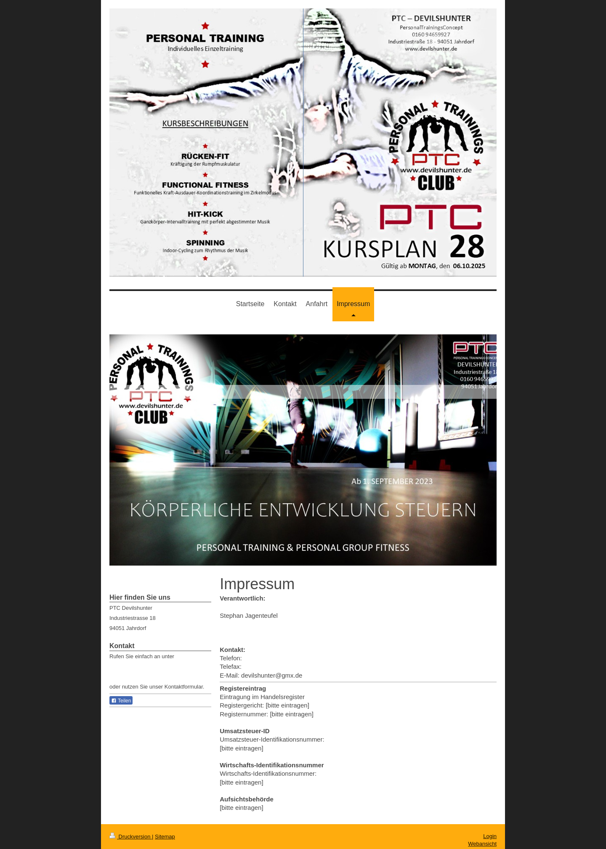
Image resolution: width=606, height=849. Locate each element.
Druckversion (130, 836)
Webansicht (482, 844)
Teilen (121, 701)
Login (490, 836)
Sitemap (165, 836)
